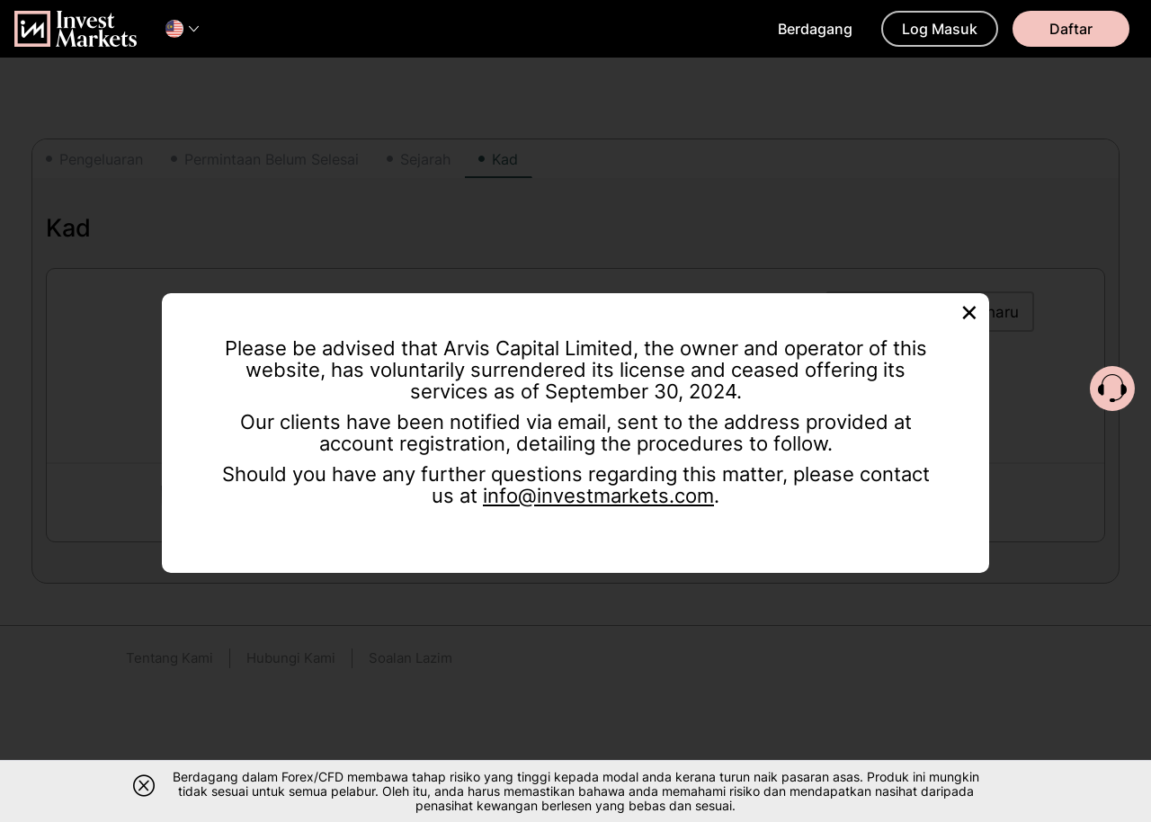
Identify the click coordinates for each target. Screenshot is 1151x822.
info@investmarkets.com (598, 495)
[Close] (969, 311)
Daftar (1071, 29)
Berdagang (815, 29)
